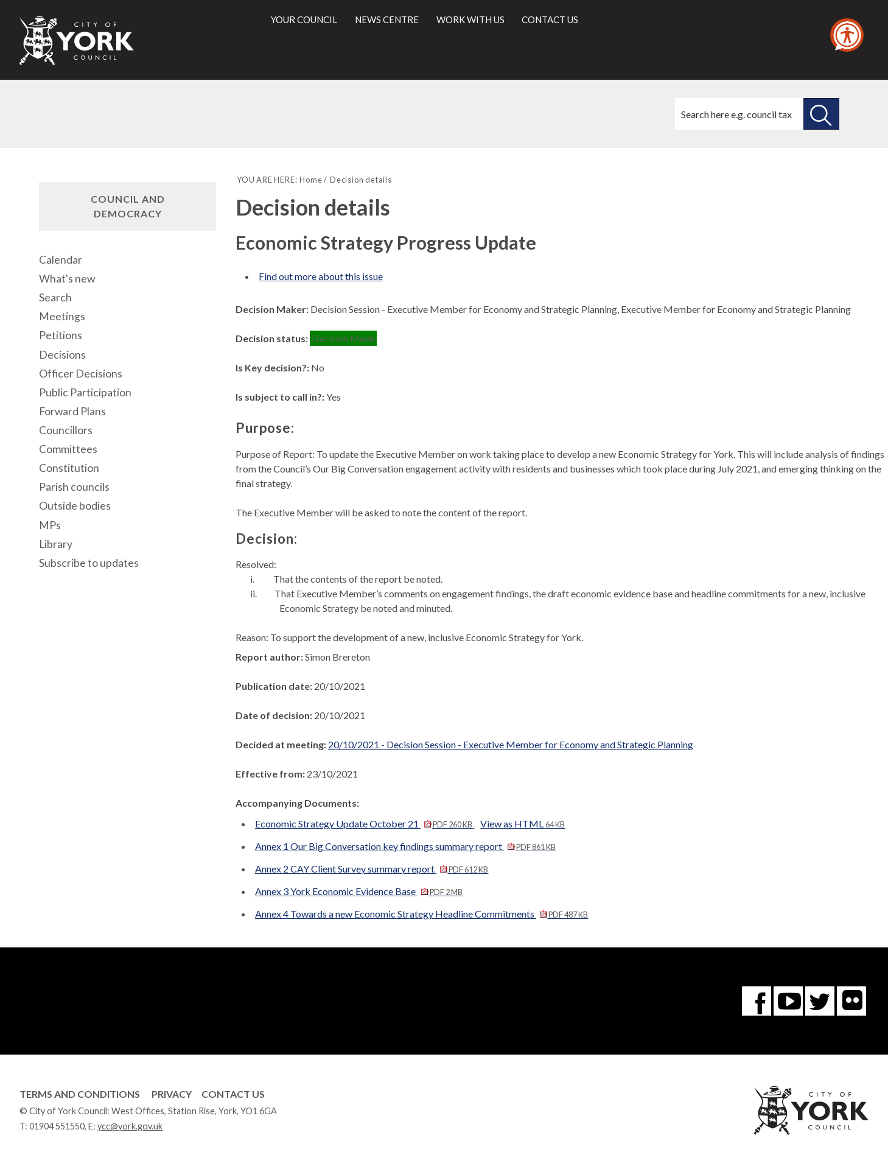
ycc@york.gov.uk (130, 1126)
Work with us (470, 19)
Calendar (60, 259)
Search (55, 297)
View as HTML (522, 823)
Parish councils (74, 486)
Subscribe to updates (89, 563)
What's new (67, 278)
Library (55, 544)
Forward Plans (72, 411)
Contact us (550, 19)
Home (310, 179)
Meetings (62, 316)
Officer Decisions (80, 373)
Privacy (172, 1094)
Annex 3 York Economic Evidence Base (359, 891)
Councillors (66, 430)
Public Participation (85, 392)
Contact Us (233, 1094)
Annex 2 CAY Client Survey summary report (371, 868)
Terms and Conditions (79, 1094)
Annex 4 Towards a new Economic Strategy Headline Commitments (421, 913)
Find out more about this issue (321, 276)
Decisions (62, 354)
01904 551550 (57, 1126)
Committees (68, 449)
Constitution (69, 468)
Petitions (60, 335)
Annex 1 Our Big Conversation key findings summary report (405, 846)
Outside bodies (75, 505)
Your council (304, 19)
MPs (50, 525)
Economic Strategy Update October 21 (364, 823)
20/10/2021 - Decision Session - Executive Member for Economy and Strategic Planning (510, 744)
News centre (387, 19)
